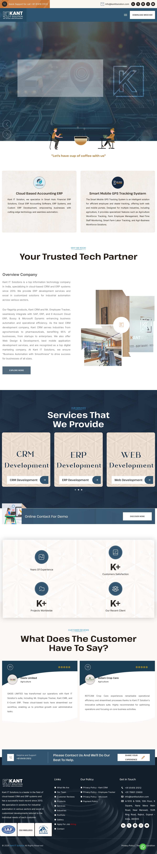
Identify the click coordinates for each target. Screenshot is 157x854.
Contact (60, 829)
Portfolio (61, 815)
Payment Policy (90, 801)
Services (61, 806)
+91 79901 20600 (131, 792)
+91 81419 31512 (39, 4)
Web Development (128, 480)
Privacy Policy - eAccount (95, 796)
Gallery (60, 819)
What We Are (63, 787)
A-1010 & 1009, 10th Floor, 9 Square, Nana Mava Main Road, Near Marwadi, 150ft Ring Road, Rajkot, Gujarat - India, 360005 (137, 810)
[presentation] (7, 124)
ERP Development (75, 480)
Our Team (61, 792)
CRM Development (23, 480)
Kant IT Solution (16, 845)
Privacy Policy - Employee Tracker (99, 792)
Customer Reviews (66, 796)
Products (61, 801)
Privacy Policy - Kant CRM (95, 787)
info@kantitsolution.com (117, 4)
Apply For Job (63, 824)
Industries (61, 810)
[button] (75, 489)
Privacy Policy (128, 845)
